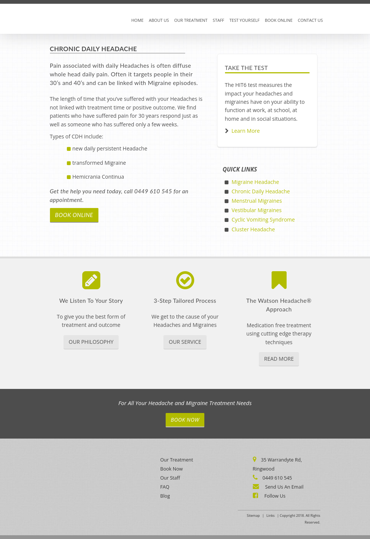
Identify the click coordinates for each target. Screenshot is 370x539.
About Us (159, 20)
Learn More (245, 130)
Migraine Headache (255, 181)
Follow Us (274, 496)
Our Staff (170, 478)
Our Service (185, 341)
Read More (279, 358)
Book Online (279, 20)
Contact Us (310, 20)
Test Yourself (245, 20)
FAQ (164, 487)
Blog (165, 496)
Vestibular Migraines (257, 210)
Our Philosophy (91, 341)
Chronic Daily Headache (261, 191)
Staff (218, 20)
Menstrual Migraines (257, 200)
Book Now (185, 419)
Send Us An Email (284, 487)
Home (137, 20)
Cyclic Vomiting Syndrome (263, 219)
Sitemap (253, 515)
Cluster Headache (253, 229)
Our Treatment (191, 20)
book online (74, 214)
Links (270, 515)
